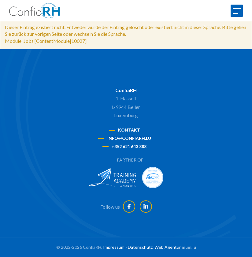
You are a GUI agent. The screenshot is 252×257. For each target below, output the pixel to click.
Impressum (113, 247)
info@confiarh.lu (129, 138)
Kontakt (129, 130)
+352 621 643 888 (129, 146)
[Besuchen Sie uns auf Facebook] (129, 206)
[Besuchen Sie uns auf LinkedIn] (146, 206)
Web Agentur (167, 247)
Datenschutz (140, 247)
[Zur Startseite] (34, 10)
